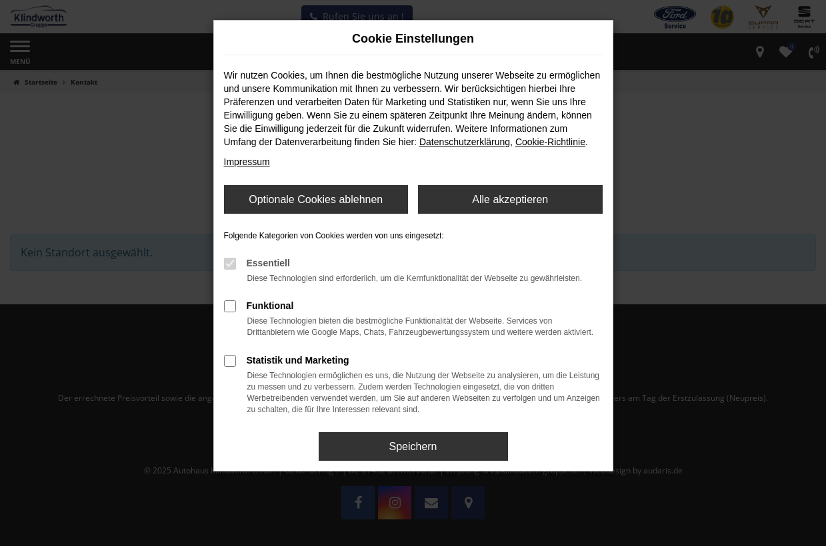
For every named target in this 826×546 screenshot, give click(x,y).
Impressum (247, 161)
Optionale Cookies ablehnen (316, 199)
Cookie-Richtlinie (550, 141)
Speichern (413, 446)
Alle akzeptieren (510, 199)
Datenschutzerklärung (464, 141)
